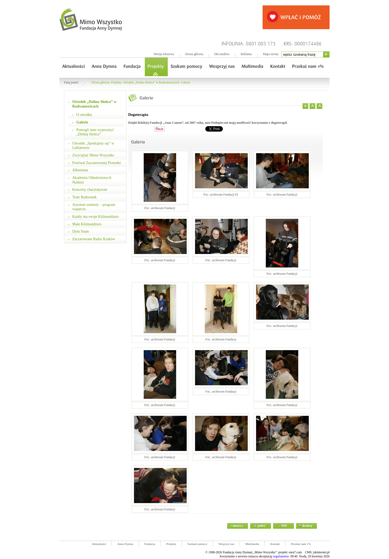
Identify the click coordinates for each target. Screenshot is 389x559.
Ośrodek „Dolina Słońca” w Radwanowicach (151, 82)
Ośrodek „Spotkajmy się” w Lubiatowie (93, 145)
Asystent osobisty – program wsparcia (93, 207)
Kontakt (275, 543)
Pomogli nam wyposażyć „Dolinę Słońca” (95, 132)
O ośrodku (84, 115)
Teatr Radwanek (84, 197)
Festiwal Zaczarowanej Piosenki (96, 163)
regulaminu (281, 556)
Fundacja (149, 543)
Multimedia (252, 543)
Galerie (185, 82)
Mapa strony (271, 54)
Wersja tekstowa (163, 54)
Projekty (116, 82)
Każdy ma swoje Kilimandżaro (95, 217)
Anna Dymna (125, 543)
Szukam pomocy (197, 543)
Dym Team (80, 231)
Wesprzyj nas (226, 543)
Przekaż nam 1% (301, 543)
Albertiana (80, 170)
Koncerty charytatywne (90, 190)
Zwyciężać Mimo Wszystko (93, 155)
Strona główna (194, 54)
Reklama (246, 54)
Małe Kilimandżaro (87, 224)
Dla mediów (222, 54)
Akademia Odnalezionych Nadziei (91, 180)
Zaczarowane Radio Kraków (93, 239)
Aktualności (99, 543)
